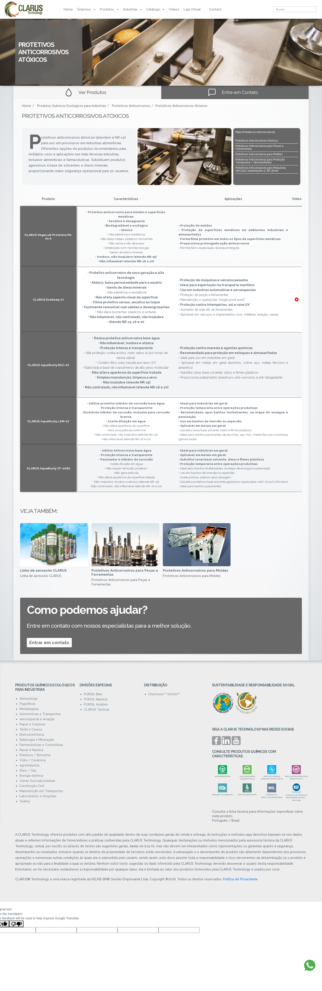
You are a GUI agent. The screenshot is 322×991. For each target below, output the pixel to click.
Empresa (86, 9)
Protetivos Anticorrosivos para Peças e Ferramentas (259, 147)
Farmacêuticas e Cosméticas (41, 745)
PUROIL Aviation (96, 704)
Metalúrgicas (29, 709)
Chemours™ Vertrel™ (164, 694)
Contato (215, 9)
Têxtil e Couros (30, 729)
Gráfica (24, 801)
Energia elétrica (31, 775)
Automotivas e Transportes (40, 714)
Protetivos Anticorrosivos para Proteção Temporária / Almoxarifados (260, 161)
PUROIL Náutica (95, 699)
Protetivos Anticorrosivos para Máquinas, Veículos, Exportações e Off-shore (260, 169)
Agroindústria (29, 765)
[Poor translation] (16, 923)
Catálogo (155, 9)
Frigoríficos (27, 704)
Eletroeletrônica (31, 734)
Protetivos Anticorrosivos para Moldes (259, 154)
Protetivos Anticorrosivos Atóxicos (256, 140)
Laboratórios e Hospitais (37, 796)
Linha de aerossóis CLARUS (43, 570)
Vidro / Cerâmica (32, 760)
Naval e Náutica (31, 750)
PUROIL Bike (93, 694)
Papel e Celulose (32, 724)
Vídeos (174, 9)
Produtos (109, 9)
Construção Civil (31, 786)
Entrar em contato (49, 642)
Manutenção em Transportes (41, 791)
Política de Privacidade (240, 879)
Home (68, 9)
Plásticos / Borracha (34, 755)
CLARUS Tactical (96, 709)
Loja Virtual (192, 9)
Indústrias (132, 9)
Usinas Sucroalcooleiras (37, 781)
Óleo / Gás (27, 770)
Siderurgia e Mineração (36, 739)
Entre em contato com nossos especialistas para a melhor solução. (109, 625)
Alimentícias (28, 698)
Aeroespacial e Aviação (37, 719)
